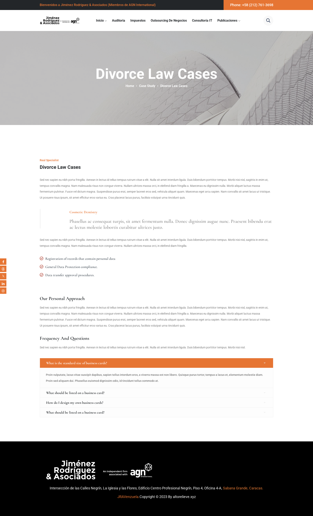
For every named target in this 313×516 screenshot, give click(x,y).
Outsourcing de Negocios (169, 20)
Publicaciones (227, 20)
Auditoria (118, 20)
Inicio (100, 20)
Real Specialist (49, 160)
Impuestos (138, 20)
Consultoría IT (202, 20)
